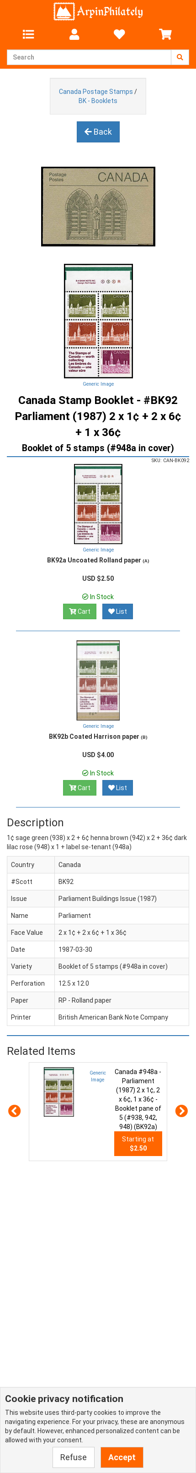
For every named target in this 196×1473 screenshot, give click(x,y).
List (117, 611)
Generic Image (98, 384)
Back (98, 131)
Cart (79, 611)
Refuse (73, 1457)
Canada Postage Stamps (96, 91)
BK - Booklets (98, 100)
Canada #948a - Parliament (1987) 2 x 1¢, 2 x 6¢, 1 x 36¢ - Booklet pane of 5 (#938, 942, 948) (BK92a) (138, 1099)
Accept (122, 1457)
